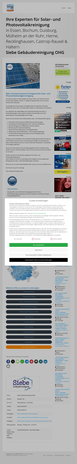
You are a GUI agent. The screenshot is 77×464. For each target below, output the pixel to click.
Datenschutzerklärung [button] (39, 263)
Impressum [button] (47, 263)
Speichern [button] (38, 250)
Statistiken (36, 239)
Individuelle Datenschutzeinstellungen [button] (38, 260)
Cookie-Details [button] (30, 263)
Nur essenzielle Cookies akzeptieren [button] (38, 255)
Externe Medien (56, 239)
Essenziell (18, 239)
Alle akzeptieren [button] (38, 245)
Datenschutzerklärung (39, 213)
